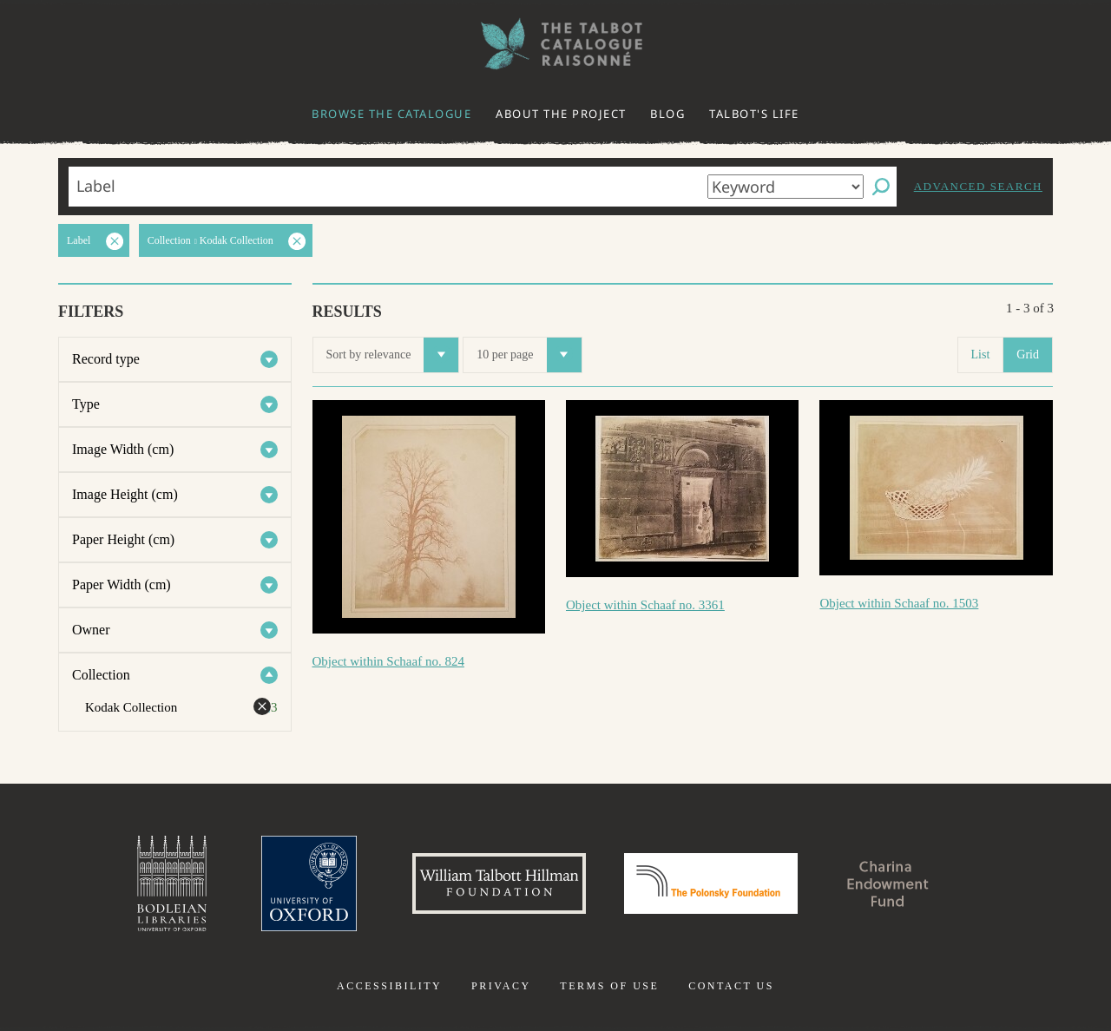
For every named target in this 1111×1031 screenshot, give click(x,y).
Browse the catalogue (391, 113)
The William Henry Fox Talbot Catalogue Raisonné (555, 43)
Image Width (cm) (123, 449)
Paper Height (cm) (123, 539)
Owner (91, 629)
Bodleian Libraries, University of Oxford (172, 883)
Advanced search (978, 186)
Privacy (501, 986)
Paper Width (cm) (121, 584)
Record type (106, 358)
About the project (561, 113)
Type (86, 404)
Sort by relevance (392, 355)
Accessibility (389, 986)
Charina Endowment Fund (888, 883)
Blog (667, 113)
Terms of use (609, 986)
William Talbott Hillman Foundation (499, 883)
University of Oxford (309, 883)
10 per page (529, 355)
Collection (101, 674)
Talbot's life (754, 113)
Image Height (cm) (125, 494)
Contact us (731, 986)
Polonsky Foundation (711, 883)
